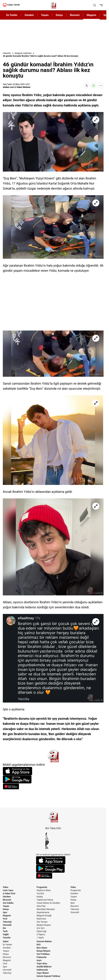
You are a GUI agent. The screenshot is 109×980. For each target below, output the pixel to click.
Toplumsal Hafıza (45, 900)
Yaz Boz (40, 893)
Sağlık (6, 934)
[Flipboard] (53, 844)
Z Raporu (41, 934)
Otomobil (7, 925)
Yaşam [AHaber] (45, 15)
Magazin (7, 915)
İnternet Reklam (44, 941)
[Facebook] (53, 834)
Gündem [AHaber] (29, 15)
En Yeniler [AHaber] (11, 15)
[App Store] (53, 771)
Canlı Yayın (8, 890)
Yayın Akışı (42, 963)
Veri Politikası (43, 954)
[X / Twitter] (53, 836)
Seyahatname (43, 912)
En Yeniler (7, 944)
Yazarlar (7, 937)
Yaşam (6, 906)
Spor (5, 912)
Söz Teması (42, 922)
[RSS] (53, 847)
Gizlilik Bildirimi (44, 966)
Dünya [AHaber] (59, 15)
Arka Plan (41, 906)
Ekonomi (7, 900)
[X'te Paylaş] (86, 85)
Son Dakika (8, 903)
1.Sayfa (40, 937)
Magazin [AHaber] (91, 15)
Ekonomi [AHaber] (75, 15)
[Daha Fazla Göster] (101, 85)
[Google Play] (53, 779)
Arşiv (39, 960)
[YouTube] (53, 842)
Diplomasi (41, 919)
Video (5, 887)
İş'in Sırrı (40, 928)
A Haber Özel (9, 893)
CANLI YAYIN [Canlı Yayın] (11, 4)
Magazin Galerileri (23, 53)
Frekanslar (42, 957)
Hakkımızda (42, 970)
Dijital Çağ (41, 931)
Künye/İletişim (43, 951)
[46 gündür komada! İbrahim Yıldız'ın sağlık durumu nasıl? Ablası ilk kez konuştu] (53, 142)
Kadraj (40, 896)
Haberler (7, 53)
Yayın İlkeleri (43, 973)
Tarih (5, 931)
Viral (5, 919)
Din (4, 928)
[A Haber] (53, 5)
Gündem (7, 896)
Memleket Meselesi (46, 909)
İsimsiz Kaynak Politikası (48, 976)
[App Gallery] (53, 786)
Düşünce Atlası (44, 890)
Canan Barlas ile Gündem (48, 903)
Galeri (5, 941)
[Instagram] (53, 839)
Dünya (6, 909)
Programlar (42, 887)
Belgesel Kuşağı (44, 915)
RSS (38, 944)
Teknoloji (7, 922)
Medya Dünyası (44, 925)
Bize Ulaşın (42, 948)
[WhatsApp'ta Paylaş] (94, 85)
